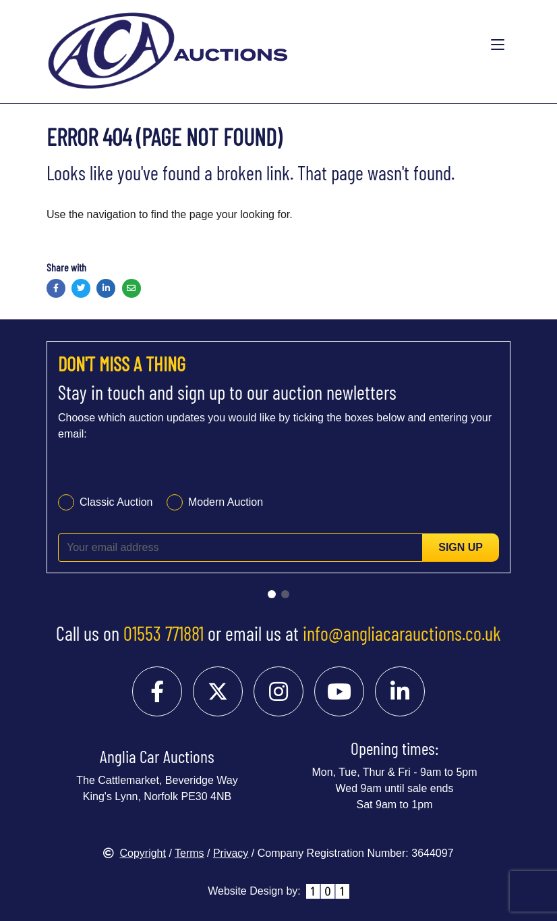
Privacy (230, 853)
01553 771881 (163, 633)
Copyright (134, 853)
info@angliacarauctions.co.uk (402, 633)
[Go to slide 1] (272, 594)
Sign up (460, 547)
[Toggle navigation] (497, 45)
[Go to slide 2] (285, 594)
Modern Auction (225, 502)
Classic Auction (116, 502)
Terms (189, 853)
